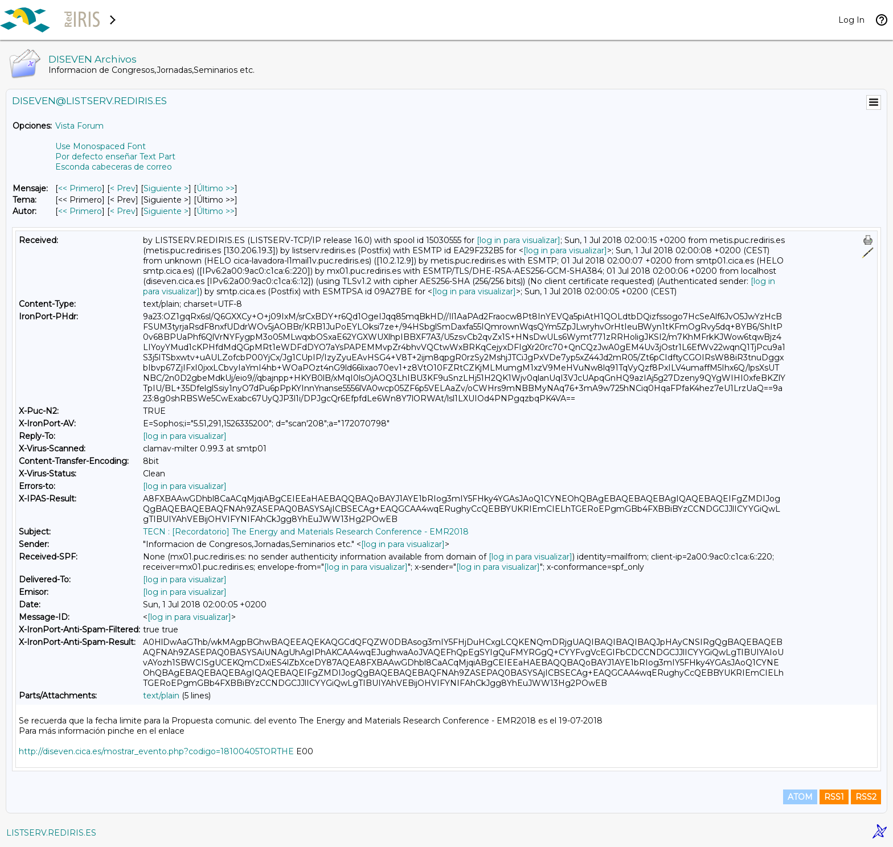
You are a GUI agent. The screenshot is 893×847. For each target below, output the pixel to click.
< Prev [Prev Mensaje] (123, 188)
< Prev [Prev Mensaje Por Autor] (123, 211)
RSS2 (865, 797)
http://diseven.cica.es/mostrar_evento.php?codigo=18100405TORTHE (156, 751)
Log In (851, 20)
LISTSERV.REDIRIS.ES (51, 833)
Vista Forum (79, 126)
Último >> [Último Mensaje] (215, 188)
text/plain (161, 695)
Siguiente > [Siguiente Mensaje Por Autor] (166, 211)
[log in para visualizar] (518, 240)
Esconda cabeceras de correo (113, 167)
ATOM (800, 797)
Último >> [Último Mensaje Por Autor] (215, 211)
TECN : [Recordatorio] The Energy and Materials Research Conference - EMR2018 (306, 532)
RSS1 (834, 797)
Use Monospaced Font (100, 146)
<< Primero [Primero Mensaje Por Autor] (80, 211)
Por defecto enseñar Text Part (115, 156)
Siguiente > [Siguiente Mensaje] (166, 188)
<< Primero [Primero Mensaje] (80, 188)
